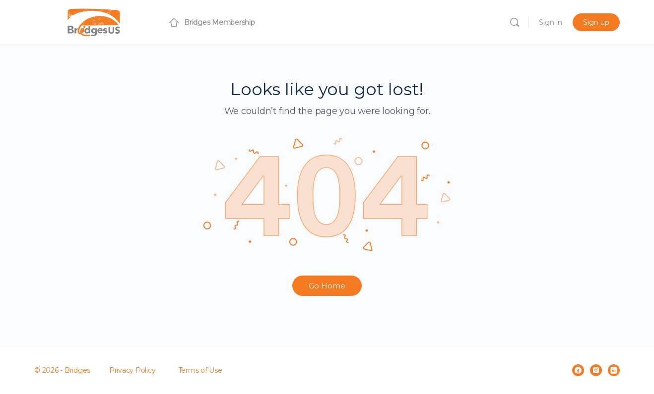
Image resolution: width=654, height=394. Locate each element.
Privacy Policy (132, 370)
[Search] (514, 22)
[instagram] (596, 370)
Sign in (550, 22)
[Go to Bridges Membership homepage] (93, 21)
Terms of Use (200, 370)
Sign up (596, 22)
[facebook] (578, 370)
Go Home (327, 285)
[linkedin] (614, 370)
